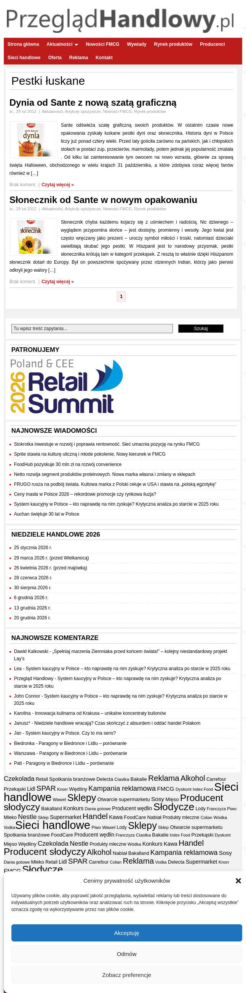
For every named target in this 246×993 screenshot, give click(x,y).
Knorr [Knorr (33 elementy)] (62, 789)
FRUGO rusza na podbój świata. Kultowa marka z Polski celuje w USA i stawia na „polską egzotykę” (115, 484)
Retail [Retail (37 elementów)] (42, 779)
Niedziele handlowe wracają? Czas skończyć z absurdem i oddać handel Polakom (117, 723)
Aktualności (62, 44)
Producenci (212, 44)
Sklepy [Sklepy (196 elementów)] (81, 797)
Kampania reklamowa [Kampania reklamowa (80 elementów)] (122, 788)
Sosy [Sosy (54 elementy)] (157, 799)
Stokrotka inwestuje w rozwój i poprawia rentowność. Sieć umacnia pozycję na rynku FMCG (107, 444)
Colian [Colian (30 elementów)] (206, 817)
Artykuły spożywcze (83, 111)
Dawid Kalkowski (31, 651)
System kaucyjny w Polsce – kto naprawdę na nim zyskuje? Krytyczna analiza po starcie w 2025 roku (116, 504)
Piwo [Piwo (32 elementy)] (231, 808)
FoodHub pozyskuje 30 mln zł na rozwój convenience (68, 464)
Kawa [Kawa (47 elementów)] (116, 817)
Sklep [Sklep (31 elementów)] (43, 817)
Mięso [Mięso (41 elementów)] (172, 799)
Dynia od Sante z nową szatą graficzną (93, 102)
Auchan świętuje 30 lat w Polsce (46, 514)
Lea (18, 668)
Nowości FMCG (102, 44)
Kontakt (104, 57)
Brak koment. (23, 184)
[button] (238, 881)
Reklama (78, 57)
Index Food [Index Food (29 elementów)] (203, 789)
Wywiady (136, 44)
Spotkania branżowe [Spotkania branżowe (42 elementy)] (72, 779)
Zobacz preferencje (126, 975)
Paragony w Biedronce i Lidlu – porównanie (82, 743)
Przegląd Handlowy (33, 678)
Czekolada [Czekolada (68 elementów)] (19, 778)
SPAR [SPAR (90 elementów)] (46, 788)
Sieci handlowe (24, 57)
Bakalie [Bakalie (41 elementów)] (139, 779)
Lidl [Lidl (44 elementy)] (31, 789)
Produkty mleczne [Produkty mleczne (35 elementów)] (181, 817)
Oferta (54, 57)
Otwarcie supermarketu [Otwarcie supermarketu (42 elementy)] (123, 799)
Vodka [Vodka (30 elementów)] (9, 827)
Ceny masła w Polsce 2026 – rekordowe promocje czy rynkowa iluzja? (85, 494)
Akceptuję (126, 933)
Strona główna (23, 44)
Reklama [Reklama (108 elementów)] (163, 778)
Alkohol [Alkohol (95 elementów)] (193, 778)
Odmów (127, 954)
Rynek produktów (173, 44)
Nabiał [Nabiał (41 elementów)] (154, 817)
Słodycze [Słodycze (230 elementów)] (173, 806)
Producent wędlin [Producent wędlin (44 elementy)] (132, 808)
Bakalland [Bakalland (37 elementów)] (51, 808)
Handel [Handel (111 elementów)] (95, 816)
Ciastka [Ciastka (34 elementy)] (121, 779)
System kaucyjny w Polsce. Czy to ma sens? (71, 733)
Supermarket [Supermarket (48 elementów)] (65, 817)
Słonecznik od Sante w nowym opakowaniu (103, 200)
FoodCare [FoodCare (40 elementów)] (135, 817)
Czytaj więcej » (58, 184)
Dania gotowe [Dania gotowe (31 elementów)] (98, 808)
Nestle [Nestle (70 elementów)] (27, 817)
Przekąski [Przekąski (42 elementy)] (15, 789)
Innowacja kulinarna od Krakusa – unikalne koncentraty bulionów (100, 713)
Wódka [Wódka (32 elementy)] (220, 817)
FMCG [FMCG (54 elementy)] (165, 788)
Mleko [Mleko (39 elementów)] (10, 817)
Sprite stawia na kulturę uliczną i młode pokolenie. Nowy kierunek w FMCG (90, 454)
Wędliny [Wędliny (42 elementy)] (78, 789)
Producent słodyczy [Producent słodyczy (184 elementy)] (45, 851)
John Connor (27, 696)
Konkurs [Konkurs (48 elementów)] (73, 808)
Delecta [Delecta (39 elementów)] (104, 779)
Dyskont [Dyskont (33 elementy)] (184, 789)
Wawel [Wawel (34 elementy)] (59, 799)
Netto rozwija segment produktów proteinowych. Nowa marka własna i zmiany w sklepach (104, 474)
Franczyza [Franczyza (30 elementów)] (216, 808)
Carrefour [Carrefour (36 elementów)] (216, 779)
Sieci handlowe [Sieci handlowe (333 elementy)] (52, 825)
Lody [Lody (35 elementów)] (200, 808)
